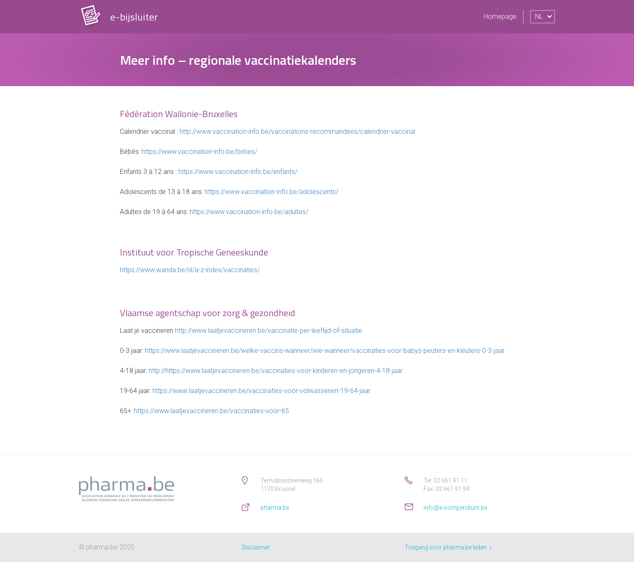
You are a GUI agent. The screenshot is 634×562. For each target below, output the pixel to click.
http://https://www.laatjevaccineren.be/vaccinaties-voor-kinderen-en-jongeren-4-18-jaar (276, 371)
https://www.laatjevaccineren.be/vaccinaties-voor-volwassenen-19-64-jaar (261, 391)
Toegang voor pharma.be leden (448, 547)
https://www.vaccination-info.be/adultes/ (249, 212)
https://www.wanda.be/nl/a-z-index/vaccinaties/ (190, 270)
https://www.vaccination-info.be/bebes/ (199, 152)
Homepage (500, 16)
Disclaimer (256, 547)
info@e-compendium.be (455, 507)
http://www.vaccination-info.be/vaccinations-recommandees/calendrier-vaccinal (297, 131)
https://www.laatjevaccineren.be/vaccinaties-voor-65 (211, 411)
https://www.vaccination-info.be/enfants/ (237, 172)
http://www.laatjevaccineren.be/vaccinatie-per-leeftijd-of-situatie (268, 331)
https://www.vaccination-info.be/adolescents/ (271, 192)
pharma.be (275, 507)
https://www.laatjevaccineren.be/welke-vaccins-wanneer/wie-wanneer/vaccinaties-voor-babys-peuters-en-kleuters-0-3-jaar (325, 351)
